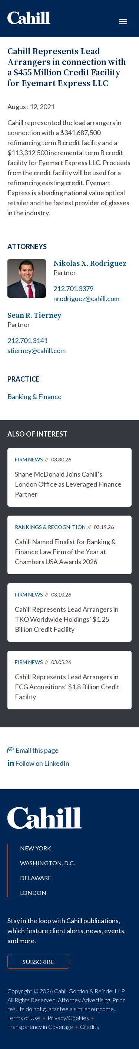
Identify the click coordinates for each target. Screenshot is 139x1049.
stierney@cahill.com (36, 350)
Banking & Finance (34, 396)
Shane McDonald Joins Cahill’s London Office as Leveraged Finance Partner (68, 484)
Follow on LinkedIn (38, 763)
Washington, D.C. (47, 862)
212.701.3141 (27, 340)
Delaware (35, 877)
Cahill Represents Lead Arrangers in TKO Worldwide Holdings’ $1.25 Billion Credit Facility (67, 619)
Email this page (33, 750)
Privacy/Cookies (68, 1017)
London (33, 892)
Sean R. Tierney (34, 315)
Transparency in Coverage (40, 1026)
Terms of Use (23, 1017)
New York (35, 848)
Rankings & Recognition (50, 527)
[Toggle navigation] (123, 20)
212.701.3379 (73, 288)
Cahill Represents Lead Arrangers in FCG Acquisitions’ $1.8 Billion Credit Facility (67, 687)
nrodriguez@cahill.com (86, 298)
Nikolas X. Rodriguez (89, 263)
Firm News (29, 459)
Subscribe (38, 961)
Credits (89, 1026)
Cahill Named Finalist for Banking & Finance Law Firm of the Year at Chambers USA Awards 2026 (65, 551)
